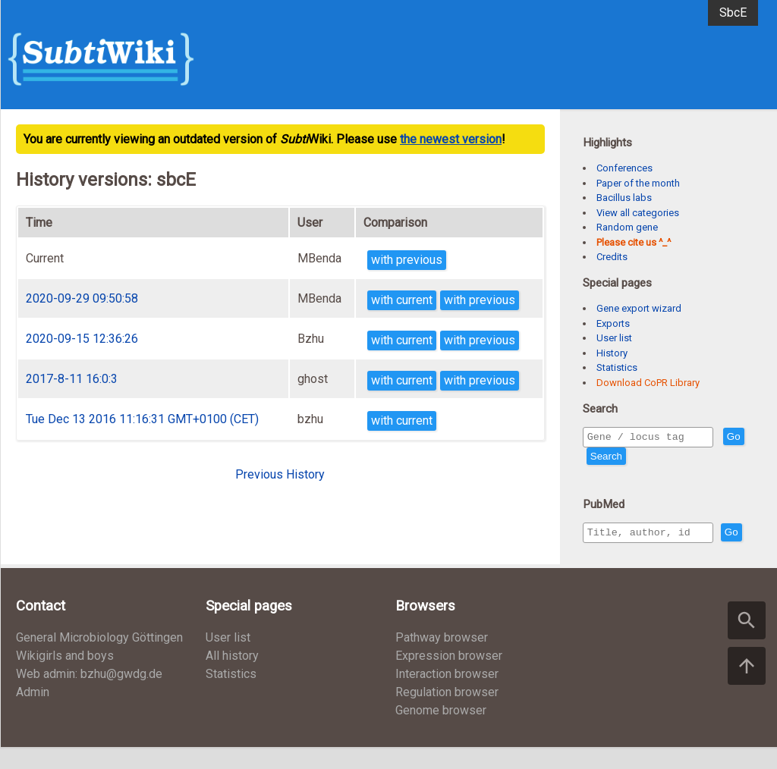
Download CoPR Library (648, 382)
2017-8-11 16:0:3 (72, 379)
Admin (32, 714)
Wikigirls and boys (65, 677)
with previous (406, 260)
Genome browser (440, 732)
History (612, 353)
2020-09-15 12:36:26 (82, 338)
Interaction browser (447, 696)
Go (597, 458)
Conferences (624, 168)
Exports (613, 323)
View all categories (637, 212)
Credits (612, 256)
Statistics (616, 367)
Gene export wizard (638, 308)
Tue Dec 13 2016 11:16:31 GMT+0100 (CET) (142, 419)
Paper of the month (638, 183)
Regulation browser (447, 714)
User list (614, 338)
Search (634, 458)
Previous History (280, 474)
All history (232, 677)
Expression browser (448, 677)
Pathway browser (441, 659)
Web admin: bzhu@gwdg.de (89, 696)
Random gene (627, 227)
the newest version (451, 139)
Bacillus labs (624, 197)
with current (402, 300)
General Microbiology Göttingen (99, 659)
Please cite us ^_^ (633, 242)
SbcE (733, 12)
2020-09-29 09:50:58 (82, 298)
